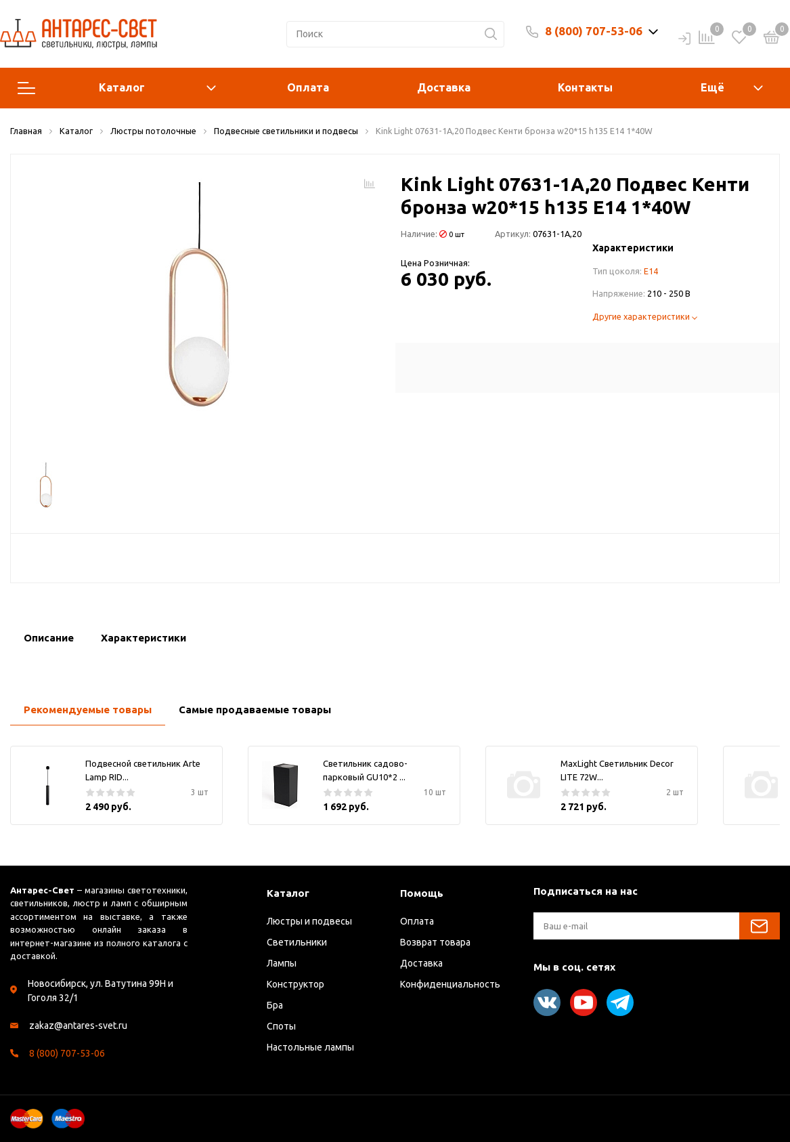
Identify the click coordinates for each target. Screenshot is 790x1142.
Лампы (282, 963)
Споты (281, 1026)
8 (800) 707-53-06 (593, 30)
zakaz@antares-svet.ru (78, 1025)
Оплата (308, 87)
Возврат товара (435, 942)
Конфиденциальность (450, 984)
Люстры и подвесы (309, 921)
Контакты (585, 87)
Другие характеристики (644, 316)
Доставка (443, 87)
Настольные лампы (310, 1047)
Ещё (712, 87)
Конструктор (295, 984)
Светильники (297, 942)
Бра (275, 1005)
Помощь (421, 893)
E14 (651, 271)
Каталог (117, 88)
